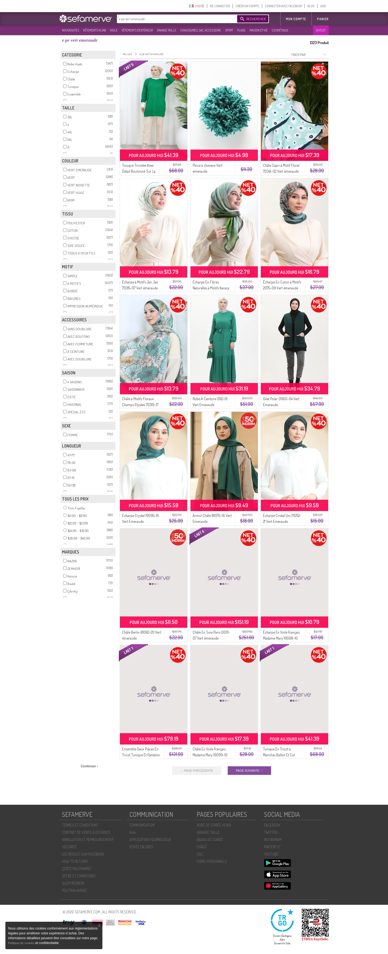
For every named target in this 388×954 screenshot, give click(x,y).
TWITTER (270, 832)
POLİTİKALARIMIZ (74, 890)
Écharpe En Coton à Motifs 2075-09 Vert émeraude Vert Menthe (282, 288)
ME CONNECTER (220, 6)
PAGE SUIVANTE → (249, 770)
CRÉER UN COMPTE (247, 6)
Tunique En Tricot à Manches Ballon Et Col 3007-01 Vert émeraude (280, 755)
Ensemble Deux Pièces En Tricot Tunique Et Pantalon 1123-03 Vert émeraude (141, 755)
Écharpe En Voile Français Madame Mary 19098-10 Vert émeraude (281, 638)
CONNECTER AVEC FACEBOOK (283, 6)
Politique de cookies (21, 943)
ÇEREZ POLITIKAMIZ (76, 868)
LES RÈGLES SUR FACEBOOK (83, 854)
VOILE (113, 30)
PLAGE (241, 30)
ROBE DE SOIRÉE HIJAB (214, 825)
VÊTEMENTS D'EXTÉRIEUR (137, 30)
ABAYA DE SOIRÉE (210, 839)
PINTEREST (272, 847)
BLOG (310, 6)
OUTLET (320, 30)
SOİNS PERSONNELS (212, 861)
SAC (200, 854)
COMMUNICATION (142, 825)
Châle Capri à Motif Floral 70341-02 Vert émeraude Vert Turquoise (281, 171)
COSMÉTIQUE (280, 30)
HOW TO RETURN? (75, 861)
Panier (323, 19)
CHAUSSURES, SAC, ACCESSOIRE (200, 30)
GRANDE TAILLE (166, 30)
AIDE (323, 6)
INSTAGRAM (273, 839)
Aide (132, 832)
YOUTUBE (271, 854)
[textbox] (175, 19)
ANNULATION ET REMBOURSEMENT (87, 839)
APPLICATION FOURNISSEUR (150, 839)
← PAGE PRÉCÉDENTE (196, 770)
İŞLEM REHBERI (73, 883)
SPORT (229, 30)
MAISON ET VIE (259, 30)
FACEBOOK (272, 825)
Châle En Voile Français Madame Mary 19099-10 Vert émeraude (210, 755)
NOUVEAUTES (70, 30)
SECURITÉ (69, 847)
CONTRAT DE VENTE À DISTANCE (86, 832)
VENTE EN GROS (141, 847)
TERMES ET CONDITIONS (80, 825)
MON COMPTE (296, 19)
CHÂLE (202, 847)
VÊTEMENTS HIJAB (94, 30)
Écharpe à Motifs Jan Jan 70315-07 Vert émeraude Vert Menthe (140, 288)
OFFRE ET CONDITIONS (79, 876)
